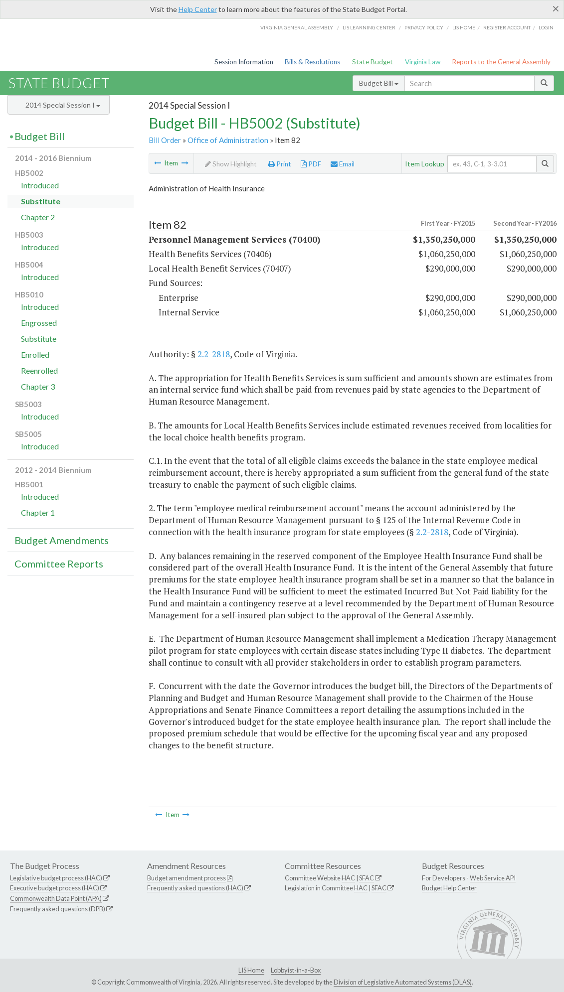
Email (343, 164)
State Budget (372, 62)
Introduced (40, 185)
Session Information (243, 62)
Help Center (198, 9)
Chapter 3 (38, 386)
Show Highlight (231, 164)
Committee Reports (58, 563)
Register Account (507, 27)
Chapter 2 (38, 217)
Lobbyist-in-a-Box (296, 970)
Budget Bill (378, 83)
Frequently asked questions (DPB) (57, 909)
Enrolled (35, 354)
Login (546, 27)
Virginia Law (422, 62)
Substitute (40, 201)
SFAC (366, 878)
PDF (311, 164)
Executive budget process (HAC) (54, 888)
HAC (348, 878)
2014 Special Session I (62, 105)
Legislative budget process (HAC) (56, 878)
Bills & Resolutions (312, 62)
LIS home (463, 27)
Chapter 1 (38, 512)
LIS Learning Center (369, 27)
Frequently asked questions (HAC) (195, 888)
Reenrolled (39, 370)
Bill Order (165, 140)
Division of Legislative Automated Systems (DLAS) (403, 982)
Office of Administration (228, 140)
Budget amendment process (186, 878)
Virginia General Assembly (296, 27)
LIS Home (251, 970)
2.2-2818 (213, 354)
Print (279, 164)
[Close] (556, 8)
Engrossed (39, 322)
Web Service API (493, 878)
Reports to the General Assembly (501, 62)
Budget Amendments (61, 540)
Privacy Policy (423, 27)
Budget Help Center (449, 888)
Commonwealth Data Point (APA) (56, 898)
